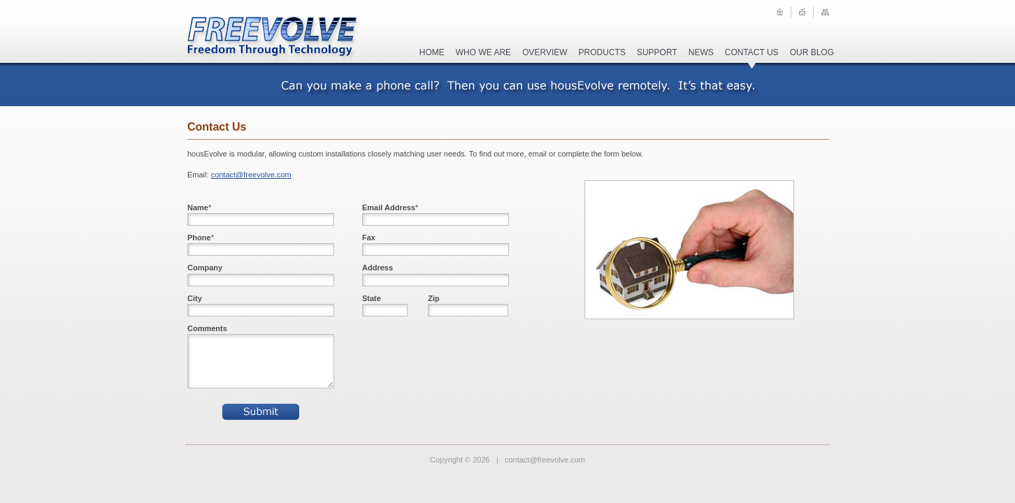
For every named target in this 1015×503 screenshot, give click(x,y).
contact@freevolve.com (251, 174)
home (432, 52)
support (657, 52)
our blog (812, 52)
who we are (483, 52)
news (701, 52)
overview (544, 52)
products (602, 52)
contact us (752, 52)
